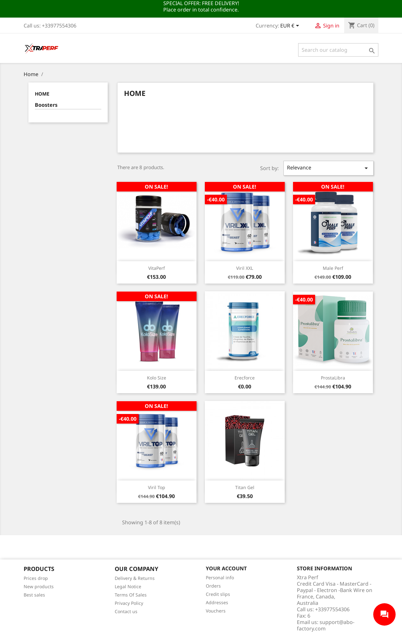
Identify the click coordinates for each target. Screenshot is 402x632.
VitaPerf (156, 268)
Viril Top (156, 487)
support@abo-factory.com (325, 625)
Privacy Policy (129, 603)
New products (39, 586)
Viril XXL (244, 268)
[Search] (338, 50)
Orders (213, 586)
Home (42, 93)
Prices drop (36, 578)
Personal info (220, 577)
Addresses (217, 602)
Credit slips (218, 594)
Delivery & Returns (135, 578)
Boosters (46, 105)
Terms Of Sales (131, 595)
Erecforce (245, 378)
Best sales (34, 595)
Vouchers (216, 611)
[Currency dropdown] (290, 26)
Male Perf (333, 268)
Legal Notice (128, 586)
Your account (226, 568)
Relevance (328, 168)
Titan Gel (244, 487)
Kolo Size (156, 378)
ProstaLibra (333, 378)
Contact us (126, 611)
